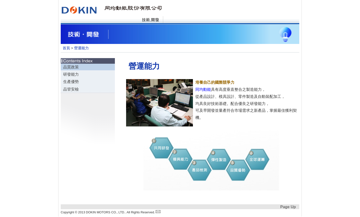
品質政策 (71, 67)
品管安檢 (71, 90)
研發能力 (71, 75)
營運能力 (81, 49)
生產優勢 (71, 82)
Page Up (288, 207)
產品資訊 (125, 20)
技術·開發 (150, 20)
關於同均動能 (100, 20)
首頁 (74, 20)
